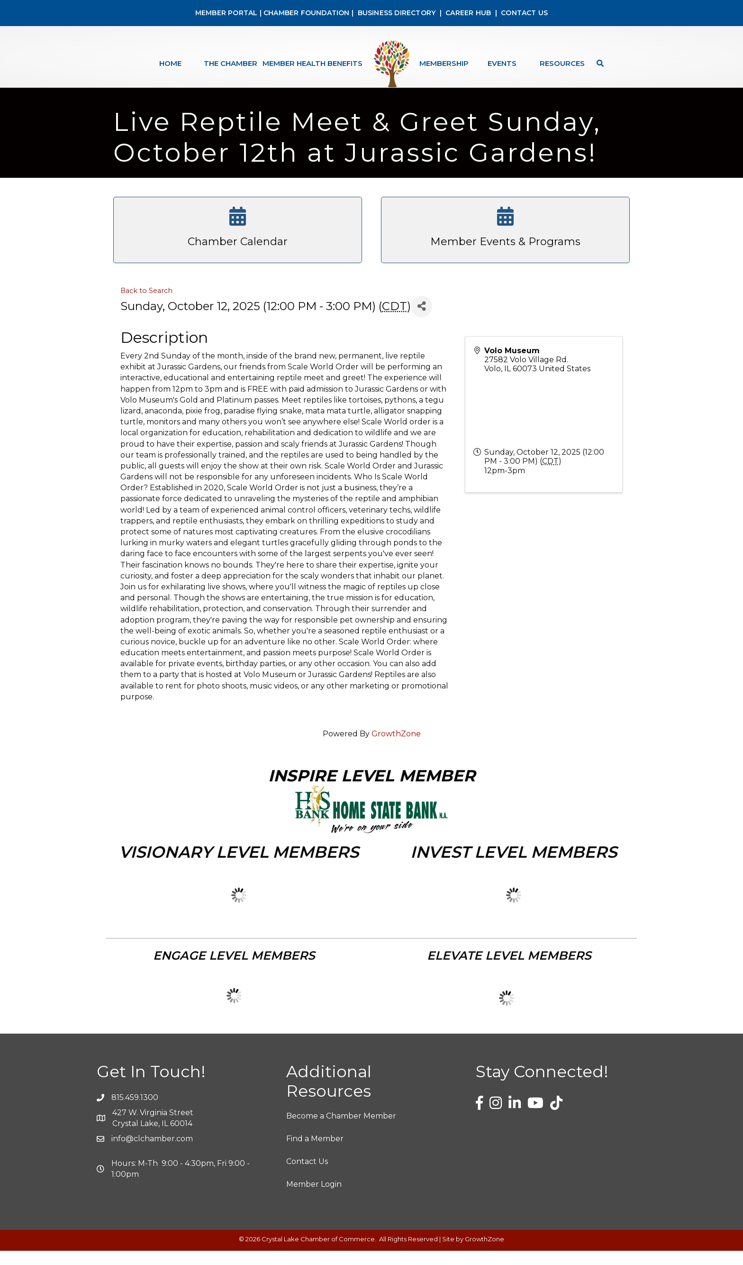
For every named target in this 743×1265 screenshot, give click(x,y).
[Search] (598, 63)
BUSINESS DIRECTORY (395, 13)
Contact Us (307, 1175)
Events (502, 63)
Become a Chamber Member (341, 1130)
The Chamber (230, 63)
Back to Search (146, 305)
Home (170, 63)
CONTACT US (524, 13)
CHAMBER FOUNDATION (306, 13)
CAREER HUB (468, 13)
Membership (444, 63)
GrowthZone (396, 747)
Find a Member (315, 1152)
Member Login (314, 1198)
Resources (562, 63)
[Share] (421, 320)
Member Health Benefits (312, 63)
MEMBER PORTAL (226, 13)
